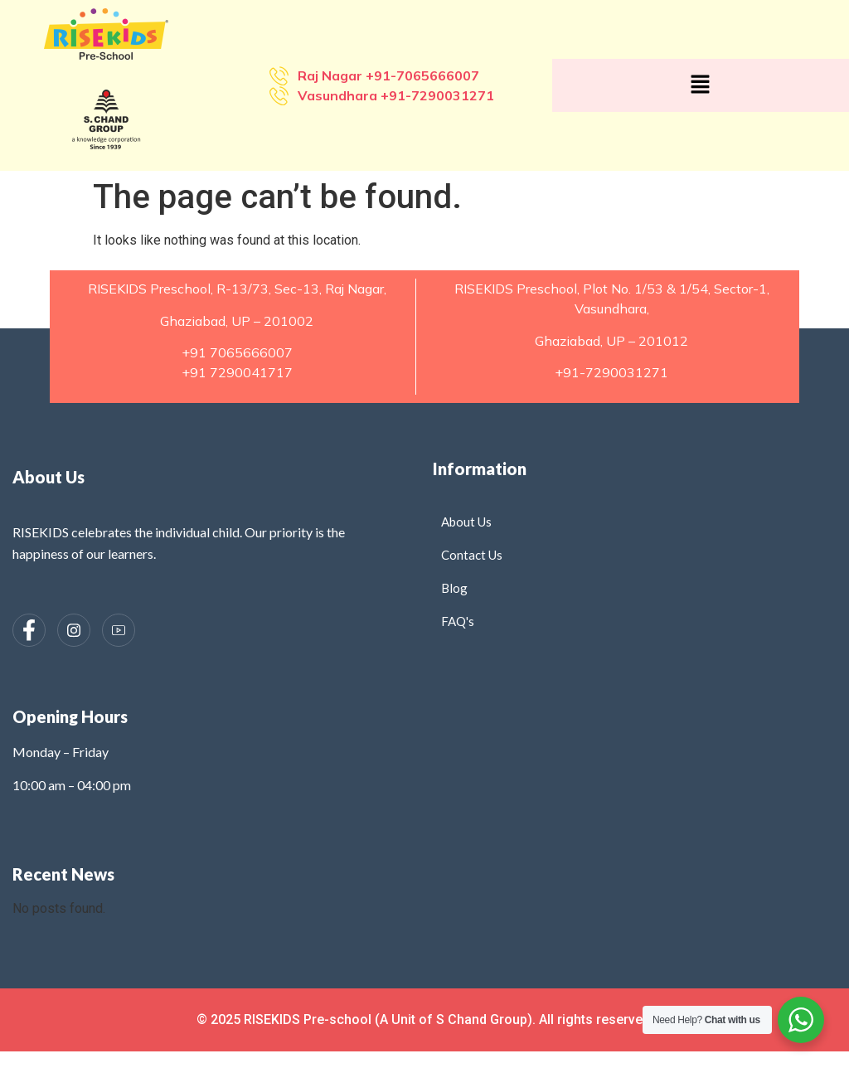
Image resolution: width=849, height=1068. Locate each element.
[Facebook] (29, 630)
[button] (700, 85)
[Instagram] (73, 630)
